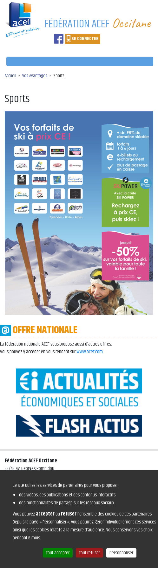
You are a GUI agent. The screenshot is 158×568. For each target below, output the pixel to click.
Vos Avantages (34, 76)
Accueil (10, 76)
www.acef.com (89, 352)
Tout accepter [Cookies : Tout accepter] (57, 553)
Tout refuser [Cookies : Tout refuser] (89, 553)
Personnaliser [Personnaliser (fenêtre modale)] (121, 553)
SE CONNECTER (85, 38)
